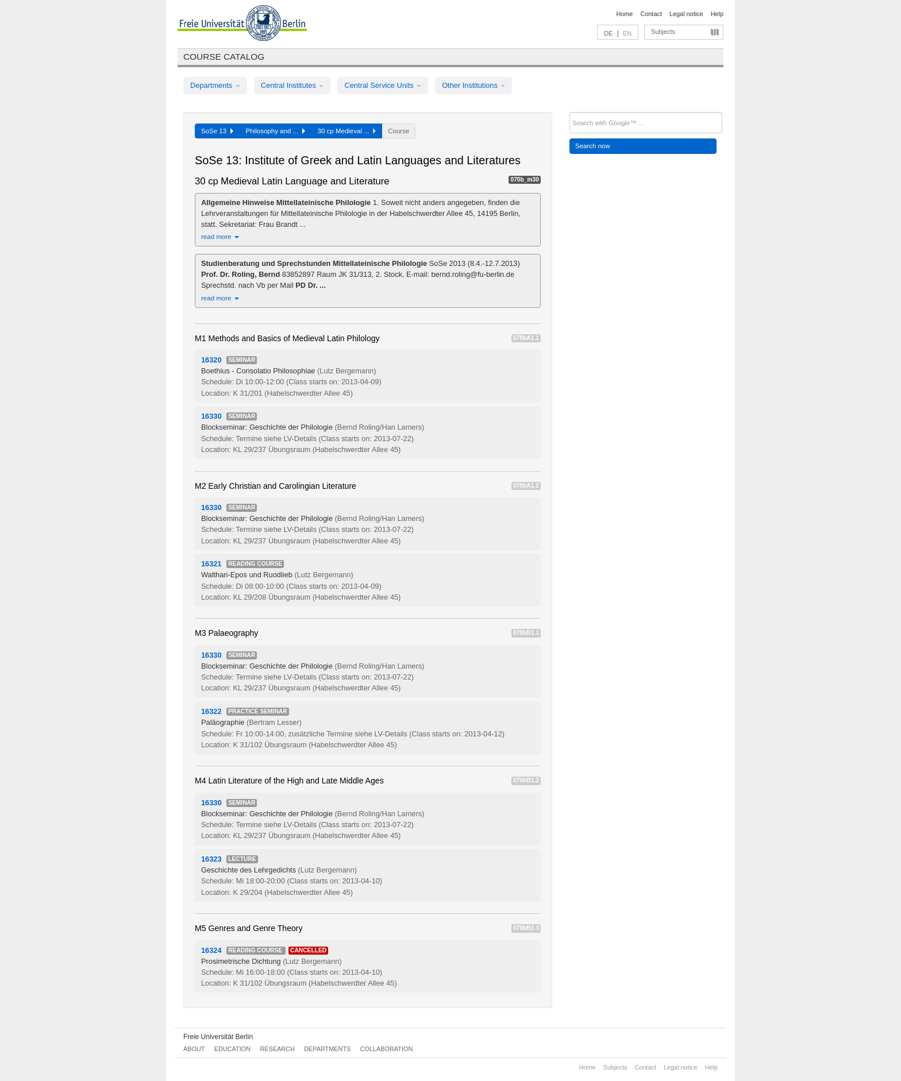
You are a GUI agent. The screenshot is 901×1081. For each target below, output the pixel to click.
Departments (215, 85)
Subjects (663, 31)
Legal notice (686, 13)
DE (608, 33)
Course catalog (223, 56)
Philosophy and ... (275, 131)
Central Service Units (382, 85)
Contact (650, 13)
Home (624, 13)
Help (717, 13)
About (194, 1048)
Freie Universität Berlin (218, 1037)
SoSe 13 (217, 131)
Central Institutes (292, 85)
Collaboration (386, 1048)
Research (277, 1048)
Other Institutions (473, 85)
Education (232, 1048)
